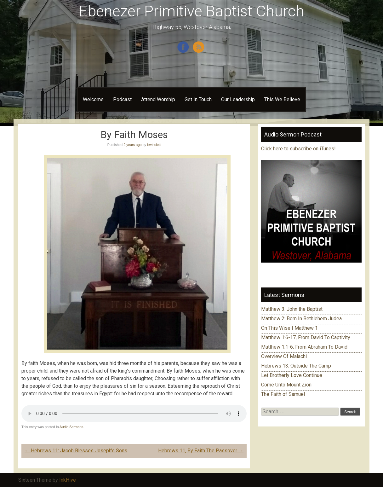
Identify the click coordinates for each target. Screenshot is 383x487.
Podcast (122, 99)
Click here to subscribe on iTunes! (299, 149)
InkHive (67, 480)
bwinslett (154, 145)
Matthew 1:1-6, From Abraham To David (304, 347)
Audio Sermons (71, 427)
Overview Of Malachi (284, 356)
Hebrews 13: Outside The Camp (296, 366)
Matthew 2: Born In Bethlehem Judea (301, 319)
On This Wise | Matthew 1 (289, 328)
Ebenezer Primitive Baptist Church (191, 11)
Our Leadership (238, 99)
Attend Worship (158, 99)
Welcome (93, 99)
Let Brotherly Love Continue (291, 375)
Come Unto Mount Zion (286, 385)
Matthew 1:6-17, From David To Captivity (305, 337)
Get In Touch (198, 99)
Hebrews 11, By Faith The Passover (200, 451)
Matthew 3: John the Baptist (292, 309)
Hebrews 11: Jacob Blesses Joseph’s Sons (76, 451)
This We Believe (282, 99)
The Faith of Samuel (283, 394)
